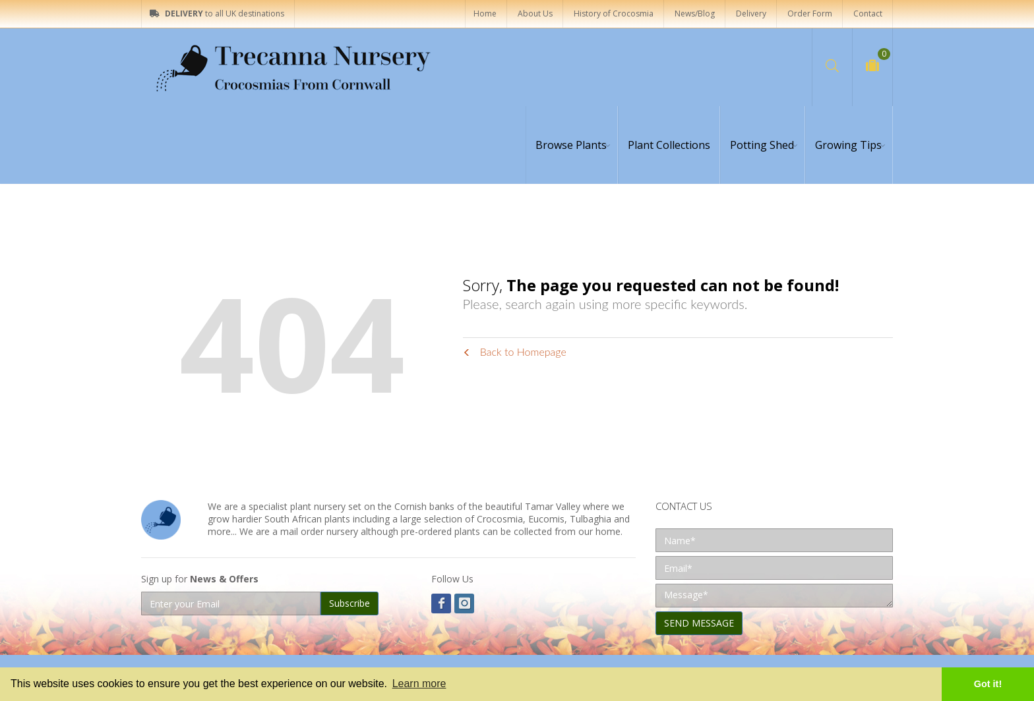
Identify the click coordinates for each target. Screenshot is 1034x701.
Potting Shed (762, 145)
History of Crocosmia (614, 13)
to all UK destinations (217, 13)
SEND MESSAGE (699, 623)
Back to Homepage (514, 351)
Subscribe (349, 603)
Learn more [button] (419, 683)
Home (485, 13)
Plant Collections (669, 145)
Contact (867, 13)
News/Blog (695, 13)
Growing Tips (848, 145)
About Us (535, 13)
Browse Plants (571, 145)
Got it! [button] (988, 684)
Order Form (809, 13)
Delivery (751, 13)
